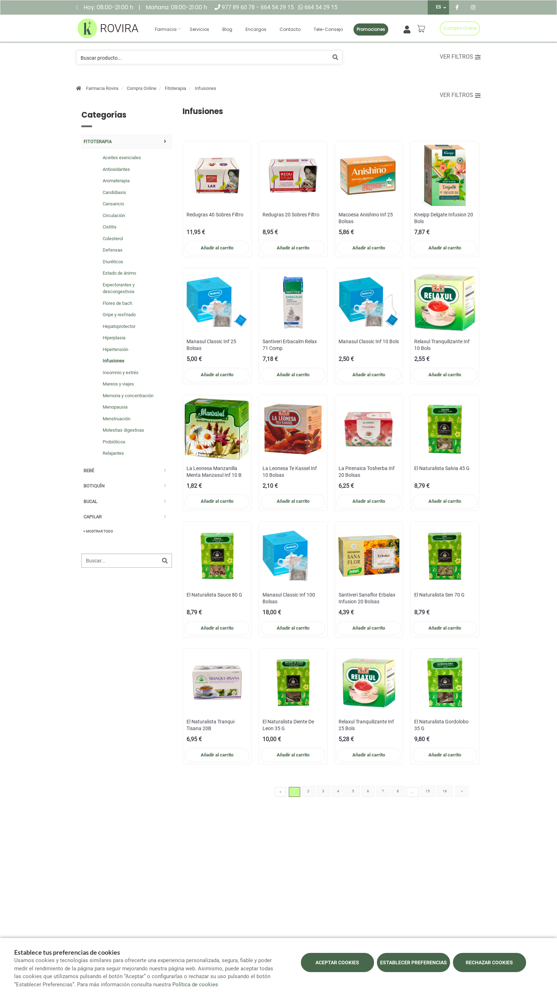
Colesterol (113, 238)
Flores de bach (117, 303)
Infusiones (205, 88)
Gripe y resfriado (119, 314)
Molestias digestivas (123, 430)
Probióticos (114, 441)
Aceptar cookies (337, 962)
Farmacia (166, 29)
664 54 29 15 (277, 7)
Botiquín (93, 486)
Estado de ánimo (119, 273)
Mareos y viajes (118, 384)
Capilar (92, 516)
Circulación (114, 215)
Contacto (290, 29)
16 (445, 791)
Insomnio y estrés (121, 372)
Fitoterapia (175, 88)
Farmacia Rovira (102, 88)
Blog (227, 29)
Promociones (371, 29)
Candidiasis (114, 192)
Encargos (255, 29)
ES (438, 7)
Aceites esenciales (122, 157)
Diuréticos (113, 261)
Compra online (459, 28)
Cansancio (113, 203)
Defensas (113, 250)
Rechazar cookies (489, 962)
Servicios (199, 29)
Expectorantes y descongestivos (119, 288)
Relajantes (113, 453)
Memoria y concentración (128, 395)
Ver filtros (460, 56)
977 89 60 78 (239, 7)
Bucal (90, 501)
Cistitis (110, 227)
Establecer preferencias (413, 962)
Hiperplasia (114, 337)
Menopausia (115, 407)
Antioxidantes (116, 169)
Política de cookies (195, 984)
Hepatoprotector (119, 326)
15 (428, 791)
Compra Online (141, 88)
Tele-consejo (328, 29)
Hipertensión (115, 349)
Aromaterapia (116, 180)
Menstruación (116, 418)
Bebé (88, 470)
